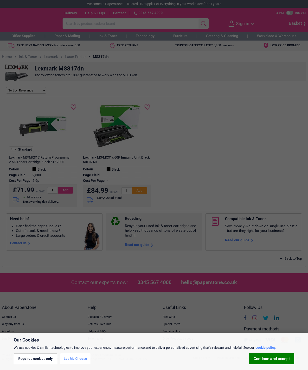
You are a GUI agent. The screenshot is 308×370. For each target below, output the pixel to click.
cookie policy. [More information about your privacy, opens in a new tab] (266, 347)
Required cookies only (35, 359)
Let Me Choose (75, 359)
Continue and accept (272, 358)
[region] (154, 351)
